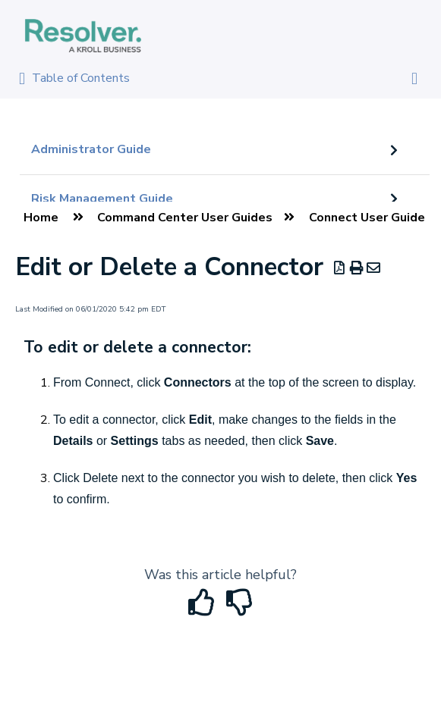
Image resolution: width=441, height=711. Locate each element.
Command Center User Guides (184, 217)
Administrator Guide (91, 149)
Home (41, 217)
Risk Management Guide (102, 198)
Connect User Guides (370, 217)
